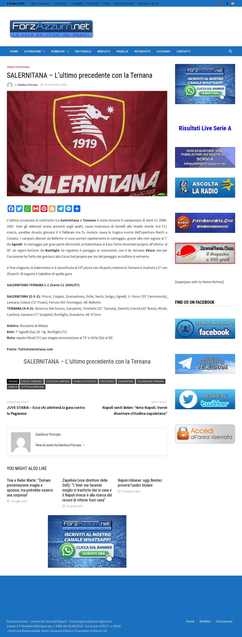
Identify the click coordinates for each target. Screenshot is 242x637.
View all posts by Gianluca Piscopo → (60, 445)
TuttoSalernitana (32, 387)
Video (106, 3)
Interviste (142, 51)
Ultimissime (32, 51)
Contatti (183, 51)
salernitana (125, 381)
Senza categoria (18, 67)
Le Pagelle (77, 3)
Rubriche (58, 51)
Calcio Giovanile (123, 3)
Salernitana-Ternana (150, 381)
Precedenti (107, 381)
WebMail (205, 621)
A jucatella (60, 3)
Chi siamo (163, 51)
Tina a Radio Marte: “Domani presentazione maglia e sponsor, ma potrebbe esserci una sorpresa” (30, 487)
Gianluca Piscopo (28, 84)
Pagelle (122, 51)
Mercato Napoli (40, 3)
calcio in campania (58, 381)
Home (14, 51)
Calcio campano (32, 381)
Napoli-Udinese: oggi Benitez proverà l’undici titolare (140, 483)
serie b (12, 387)
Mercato (103, 51)
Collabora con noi (148, 3)
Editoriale (93, 3)
